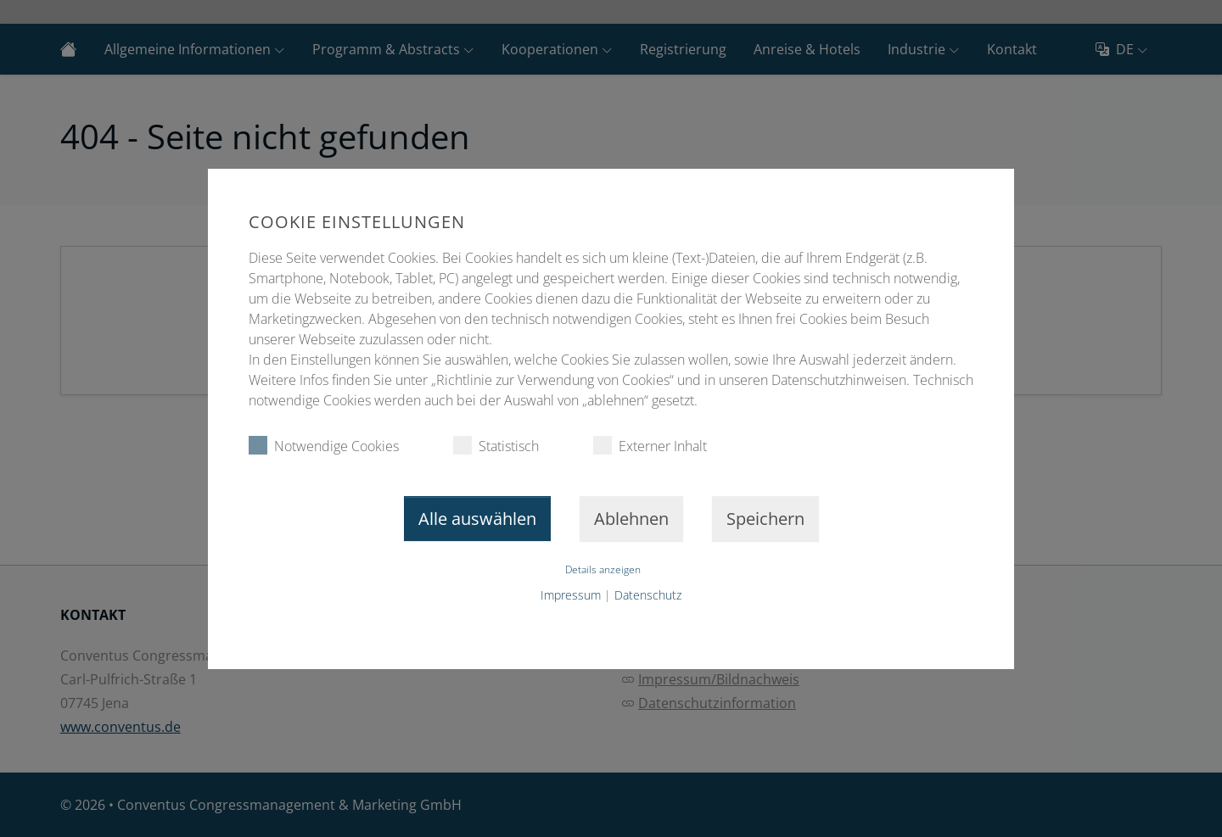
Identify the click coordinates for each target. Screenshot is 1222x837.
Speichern (765, 518)
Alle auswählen (477, 518)
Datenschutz (647, 595)
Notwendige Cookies (324, 445)
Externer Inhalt (650, 445)
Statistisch (496, 445)
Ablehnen (631, 518)
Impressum (571, 595)
